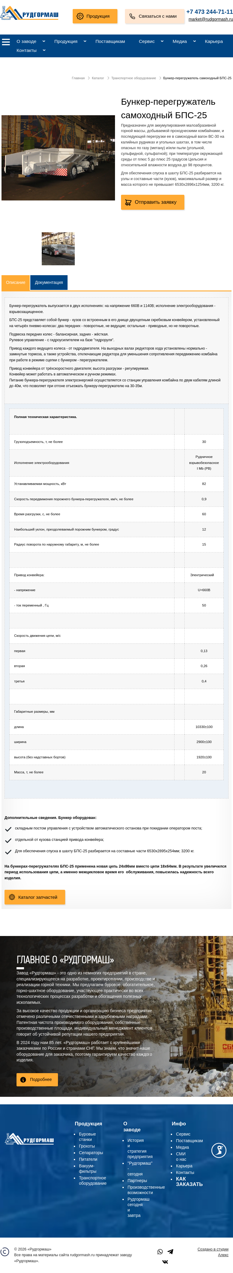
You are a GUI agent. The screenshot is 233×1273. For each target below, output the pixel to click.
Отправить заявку (156, 202)
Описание (15, 282)
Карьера (214, 41)
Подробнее (41, 1079)
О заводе (26, 41)
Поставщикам (110, 41)
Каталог (98, 78)
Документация (49, 282)
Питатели (88, 1159)
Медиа (180, 41)
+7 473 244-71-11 (209, 11)
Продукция (98, 16)
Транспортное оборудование (133, 78)
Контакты (26, 50)
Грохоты (87, 1146)
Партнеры (137, 1180)
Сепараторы (91, 1152)
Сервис (147, 41)
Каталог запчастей (37, 897)
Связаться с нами (158, 16)
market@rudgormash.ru (211, 19)
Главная (78, 78)
